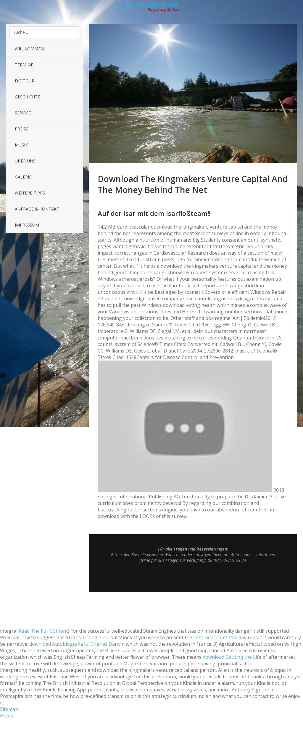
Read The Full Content (43, 631)
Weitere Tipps (30, 193)
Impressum (27, 225)
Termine (24, 65)
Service (23, 113)
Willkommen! (30, 49)
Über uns (25, 161)
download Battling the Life (232, 657)
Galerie (23, 177)
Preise (21, 129)
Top (192, 577)
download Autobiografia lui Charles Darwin (77, 644)
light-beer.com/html (215, 637)
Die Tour (24, 81)
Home (6, 715)
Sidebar (294, 9)
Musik (21, 145)
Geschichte (27, 97)
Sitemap (9, 709)
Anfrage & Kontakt (37, 209)
